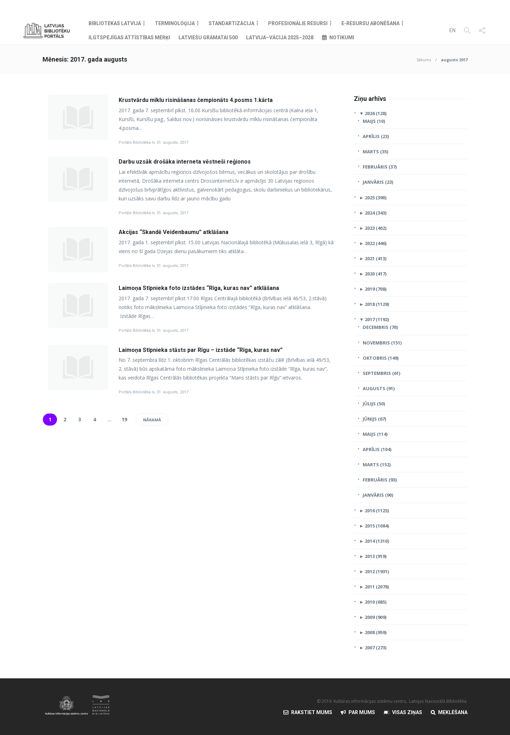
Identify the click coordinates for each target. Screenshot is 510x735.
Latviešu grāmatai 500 (208, 37)
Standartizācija (231, 23)
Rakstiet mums (311, 712)
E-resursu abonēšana (370, 23)
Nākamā (152, 419)
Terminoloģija (175, 23)
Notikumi (341, 37)
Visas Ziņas (407, 712)
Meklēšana (453, 712)
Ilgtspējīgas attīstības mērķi (129, 37)
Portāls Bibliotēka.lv (136, 142)
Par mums (361, 712)
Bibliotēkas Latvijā (115, 23)
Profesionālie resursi (298, 23)
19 (124, 419)
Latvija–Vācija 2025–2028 (279, 37)
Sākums (423, 59)
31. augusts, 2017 (172, 142)
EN (452, 30)
